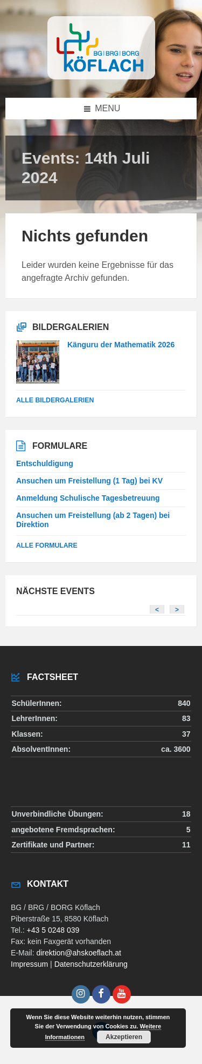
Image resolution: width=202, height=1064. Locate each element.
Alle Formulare (47, 545)
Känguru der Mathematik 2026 (121, 344)
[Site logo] (101, 76)
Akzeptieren (124, 1037)
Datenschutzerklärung (91, 964)
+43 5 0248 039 (53, 930)
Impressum (29, 964)
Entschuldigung (44, 463)
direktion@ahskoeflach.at (78, 952)
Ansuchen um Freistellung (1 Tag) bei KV (89, 480)
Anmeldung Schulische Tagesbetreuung (88, 498)
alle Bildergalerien (55, 400)
